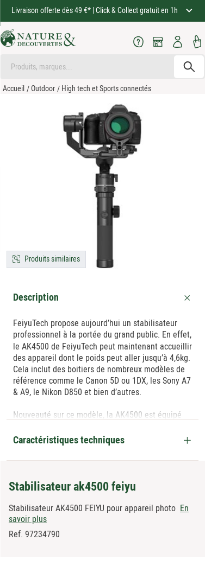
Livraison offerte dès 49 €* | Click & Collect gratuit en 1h (95, 10)
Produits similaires (52, 259)
